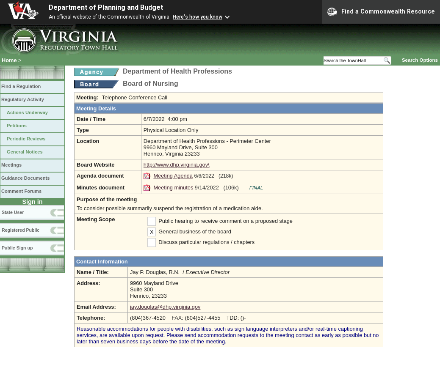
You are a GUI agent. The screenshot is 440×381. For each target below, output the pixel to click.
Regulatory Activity (22, 99)
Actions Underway (27, 112)
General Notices (25, 151)
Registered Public (20, 230)
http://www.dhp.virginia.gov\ (177, 165)
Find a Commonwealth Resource (381, 12)
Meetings (11, 164)
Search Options (420, 60)
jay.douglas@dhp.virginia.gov (165, 307)
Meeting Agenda (173, 176)
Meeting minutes (173, 187)
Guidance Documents (25, 178)
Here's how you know (197, 17)
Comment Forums (21, 191)
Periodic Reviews (26, 138)
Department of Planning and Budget (106, 7)
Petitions (17, 125)
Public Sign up (17, 247)
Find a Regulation (21, 86)
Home (9, 60)
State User (13, 212)
